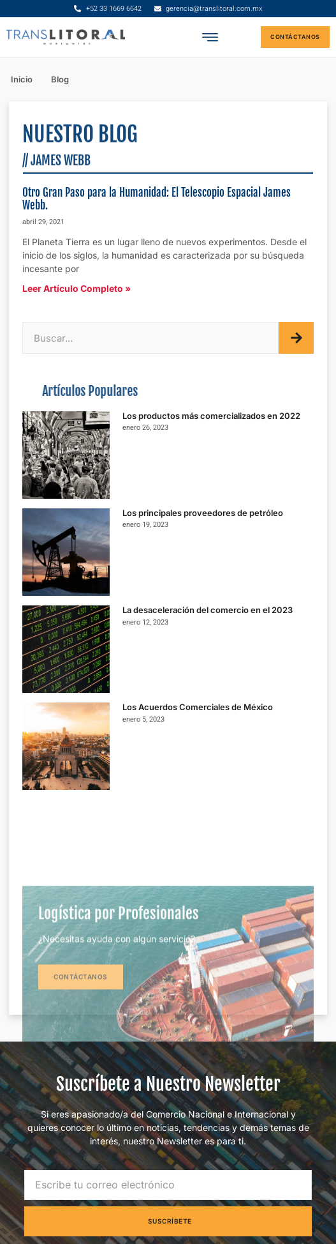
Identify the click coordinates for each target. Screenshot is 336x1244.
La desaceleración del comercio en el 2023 (207, 610)
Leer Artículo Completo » (76, 288)
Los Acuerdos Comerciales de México (197, 707)
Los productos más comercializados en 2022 (211, 416)
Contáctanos (81, 1032)
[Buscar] (296, 338)
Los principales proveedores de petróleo (202, 513)
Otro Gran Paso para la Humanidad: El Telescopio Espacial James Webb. (156, 199)
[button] (210, 37)
